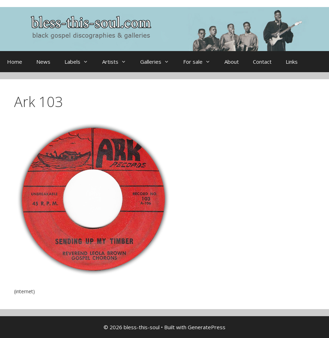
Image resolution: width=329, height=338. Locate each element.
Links (292, 61)
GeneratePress (206, 327)
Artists (117, 61)
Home (14, 61)
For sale (200, 61)
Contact (262, 61)
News (43, 61)
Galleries (158, 61)
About (231, 61)
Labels (79, 61)
